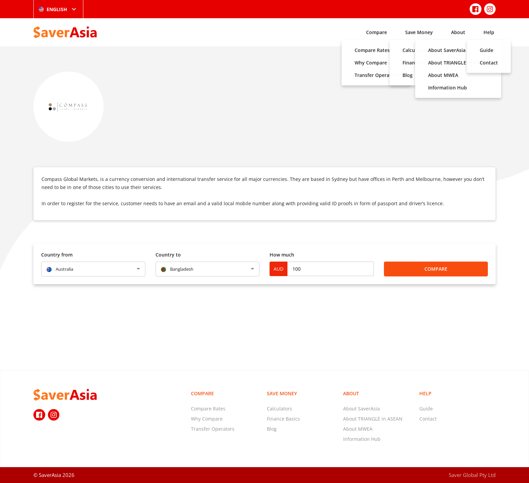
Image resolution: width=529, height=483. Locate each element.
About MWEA (357, 429)
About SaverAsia (361, 408)
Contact (428, 418)
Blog (272, 429)
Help (488, 32)
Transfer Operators (212, 429)
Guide (426, 408)
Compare (376, 32)
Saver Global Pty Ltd (472, 475)
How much (282, 254)
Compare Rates (208, 408)
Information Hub (362, 439)
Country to (168, 254)
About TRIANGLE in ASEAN (372, 418)
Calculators (279, 408)
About (458, 32)
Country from (57, 254)
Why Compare (207, 418)
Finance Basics (283, 418)
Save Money (419, 32)
